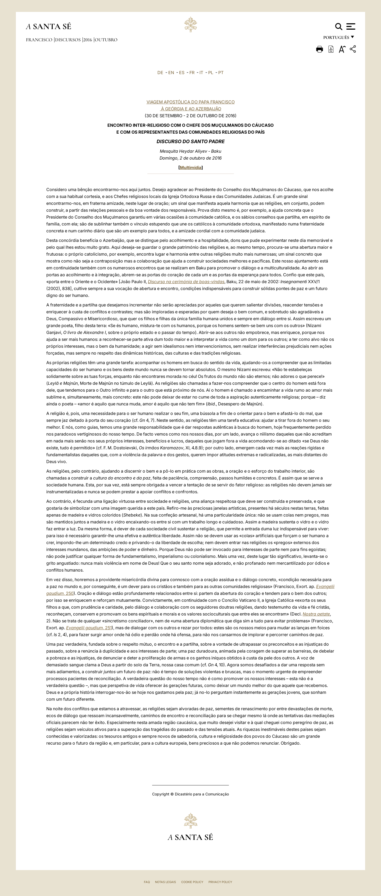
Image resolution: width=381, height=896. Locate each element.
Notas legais (165, 882)
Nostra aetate (316, 614)
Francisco (39, 40)
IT (201, 72)
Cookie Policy (192, 882)
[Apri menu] (350, 26)
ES (181, 72)
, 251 (89, 627)
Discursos (68, 40)
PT (221, 72)
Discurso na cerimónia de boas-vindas (186, 281)
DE (160, 72)
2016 (88, 40)
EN (171, 72)
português (336, 39)
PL (210, 72)
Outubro (106, 40)
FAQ (147, 882)
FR (191, 72)
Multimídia (190, 167)
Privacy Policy (220, 882)
